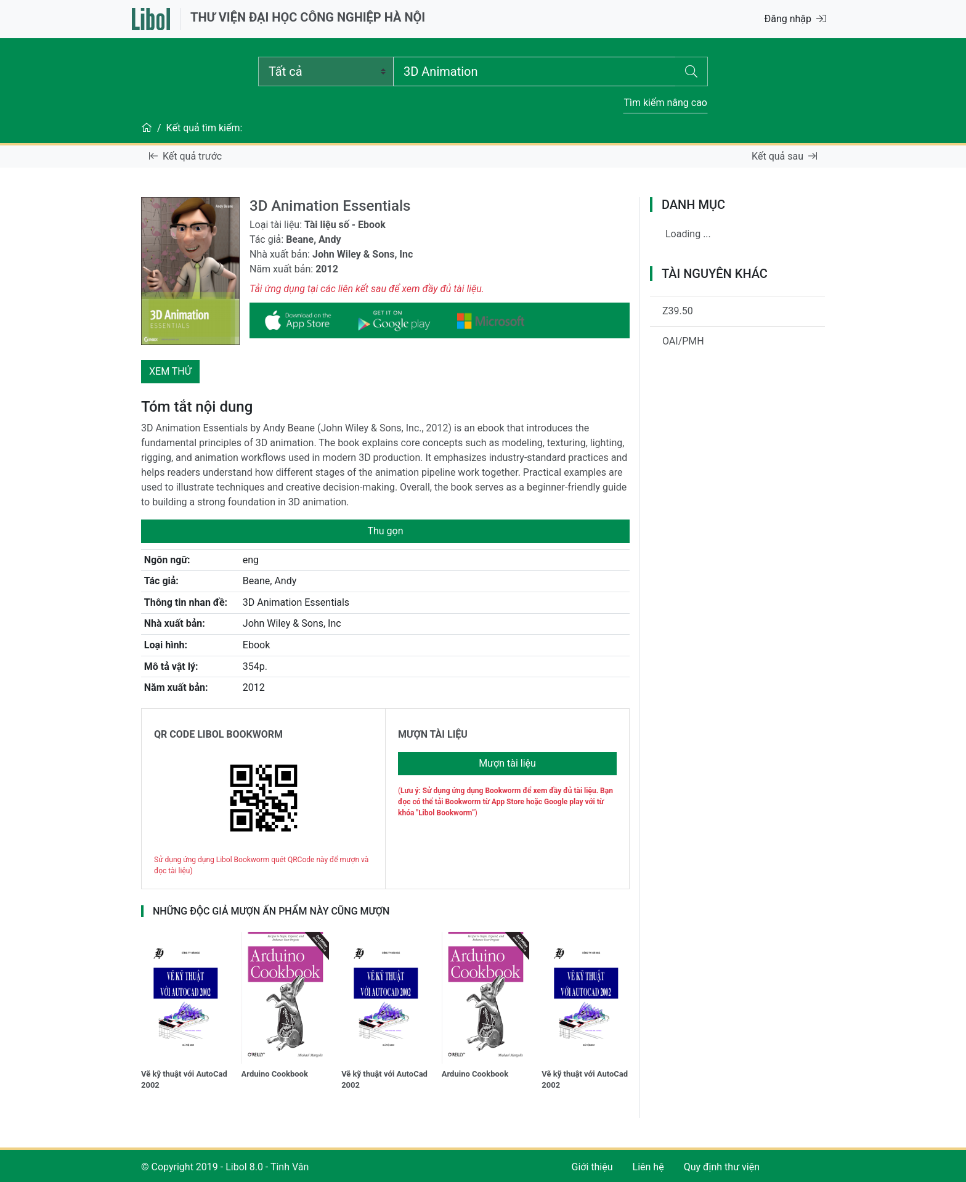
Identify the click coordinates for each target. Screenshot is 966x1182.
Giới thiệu (592, 1167)
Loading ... (688, 234)
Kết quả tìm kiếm (203, 128)
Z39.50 (677, 311)
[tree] (737, 239)
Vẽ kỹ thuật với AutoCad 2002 (184, 1079)
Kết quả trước (185, 156)
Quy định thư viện (722, 1167)
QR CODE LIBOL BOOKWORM (218, 734)
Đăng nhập (795, 19)
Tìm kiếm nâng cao (665, 102)
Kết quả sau (784, 156)
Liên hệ (648, 1167)
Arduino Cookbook (275, 1073)
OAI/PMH (683, 341)
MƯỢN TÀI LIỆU (433, 734)
